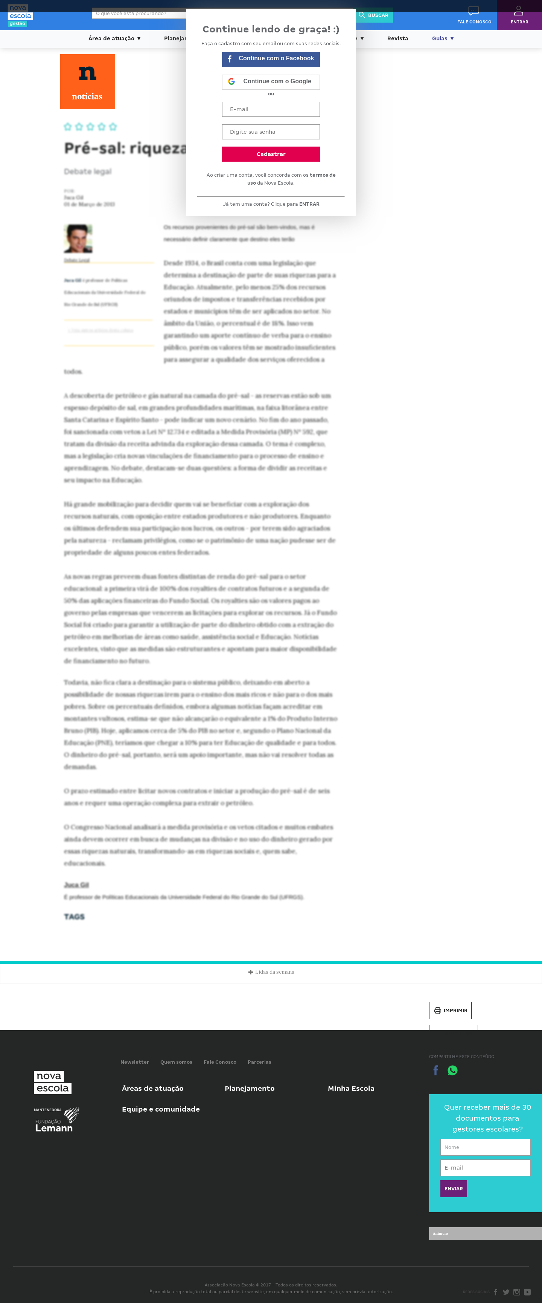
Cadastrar (271, 154)
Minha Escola (351, 1088)
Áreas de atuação (153, 1088)
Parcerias (259, 1062)
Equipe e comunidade (161, 1109)
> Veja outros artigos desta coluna (100, 330)
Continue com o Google (269, 82)
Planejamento (250, 1088)
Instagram (516, 1292)
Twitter (506, 1292)
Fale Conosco (220, 1062)
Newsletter (134, 1062)
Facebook (495, 1292)
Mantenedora (48, 1110)
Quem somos (176, 1062)
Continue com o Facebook (271, 59)
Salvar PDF (453, 1033)
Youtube (527, 1292)
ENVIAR (454, 1188)
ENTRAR (309, 204)
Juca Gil (76, 885)
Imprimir (450, 1010)
